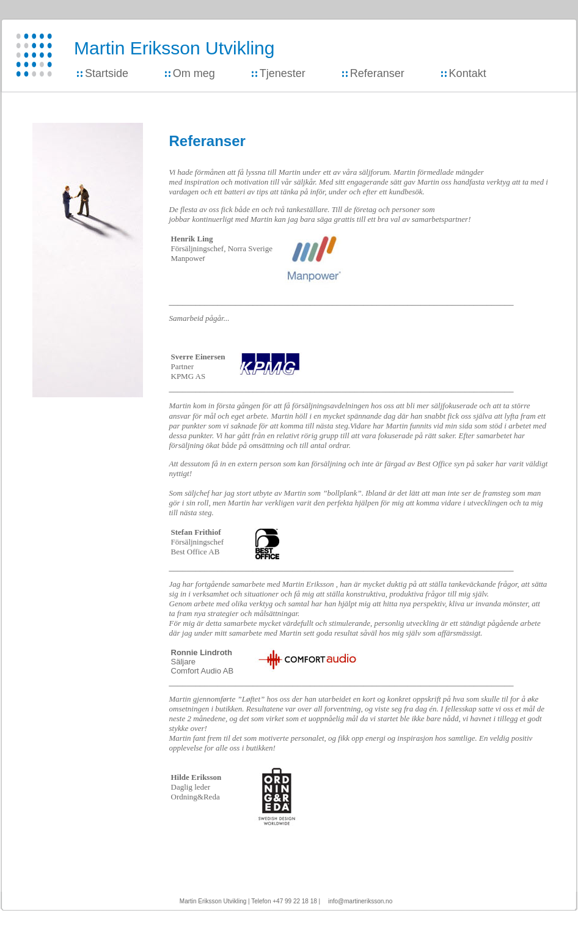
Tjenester (282, 73)
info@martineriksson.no (360, 901)
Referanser (377, 73)
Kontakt (467, 73)
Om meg (194, 73)
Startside (106, 73)
